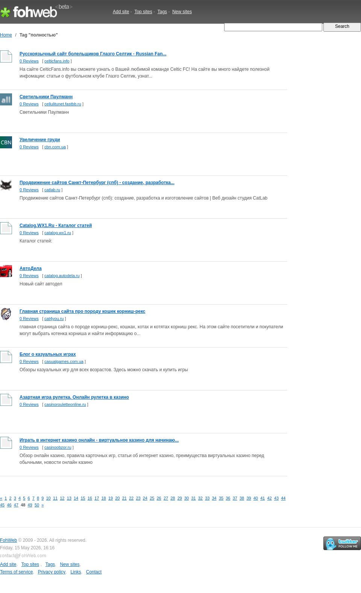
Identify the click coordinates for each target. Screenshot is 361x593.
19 (110, 498)
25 (152, 498)
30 (186, 498)
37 (235, 498)
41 (262, 498)
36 (228, 498)
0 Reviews (29, 61)
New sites (182, 11)
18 (104, 498)
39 (248, 498)
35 (221, 498)
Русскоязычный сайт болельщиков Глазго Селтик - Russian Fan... (93, 53)
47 (16, 505)
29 (179, 498)
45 (2, 505)
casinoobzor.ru (57, 447)
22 (131, 498)
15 (82, 498)
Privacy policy (51, 572)
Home (6, 35)
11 (55, 498)
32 (200, 498)
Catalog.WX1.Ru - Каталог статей (56, 225)
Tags (162, 11)
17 (96, 498)
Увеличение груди (40, 139)
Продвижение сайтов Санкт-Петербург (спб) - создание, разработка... (97, 182)
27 (166, 498)
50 (37, 505)
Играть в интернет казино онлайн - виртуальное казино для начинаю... (99, 440)
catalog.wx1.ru (57, 232)
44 (283, 498)
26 (159, 498)
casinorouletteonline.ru (65, 404)
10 (48, 498)
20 (117, 498)
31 (193, 498)
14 (76, 498)
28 (172, 498)
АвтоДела (31, 268)
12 (62, 498)
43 (276, 498)
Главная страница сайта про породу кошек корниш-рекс (83, 311)
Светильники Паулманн (46, 96)
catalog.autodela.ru (62, 275)
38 (242, 498)
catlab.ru (52, 190)
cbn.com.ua (55, 147)
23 (138, 498)
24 (145, 498)
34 (214, 498)
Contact (94, 572)
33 (207, 498)
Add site (121, 11)
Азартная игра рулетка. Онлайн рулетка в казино (74, 397)
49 (30, 505)
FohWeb (8, 540)
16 (90, 498)
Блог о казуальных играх (48, 354)
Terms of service (16, 572)
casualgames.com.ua (63, 361)
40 (255, 498)
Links (75, 572)
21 (124, 498)
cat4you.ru (54, 318)
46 (9, 505)
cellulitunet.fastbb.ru (62, 104)
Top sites (143, 11)
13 (69, 498)
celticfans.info (57, 61)
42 (269, 498)
